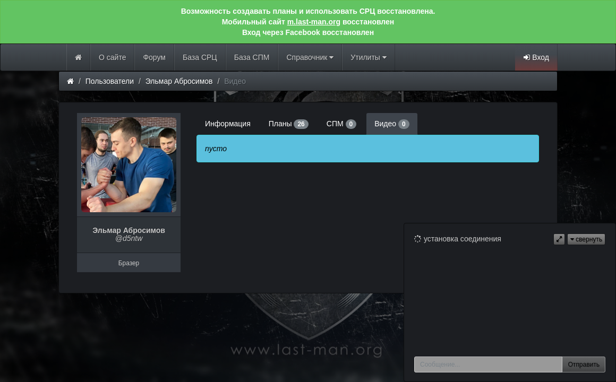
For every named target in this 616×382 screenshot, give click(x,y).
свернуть (586, 239)
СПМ (341, 124)
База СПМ (252, 57)
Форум (154, 57)
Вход (536, 57)
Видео (391, 124)
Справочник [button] (309, 57)
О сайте (112, 57)
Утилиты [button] (368, 57)
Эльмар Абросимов (179, 81)
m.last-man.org (313, 22)
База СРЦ (200, 57)
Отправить (584, 364)
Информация (228, 123)
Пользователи (109, 81)
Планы (289, 124)
